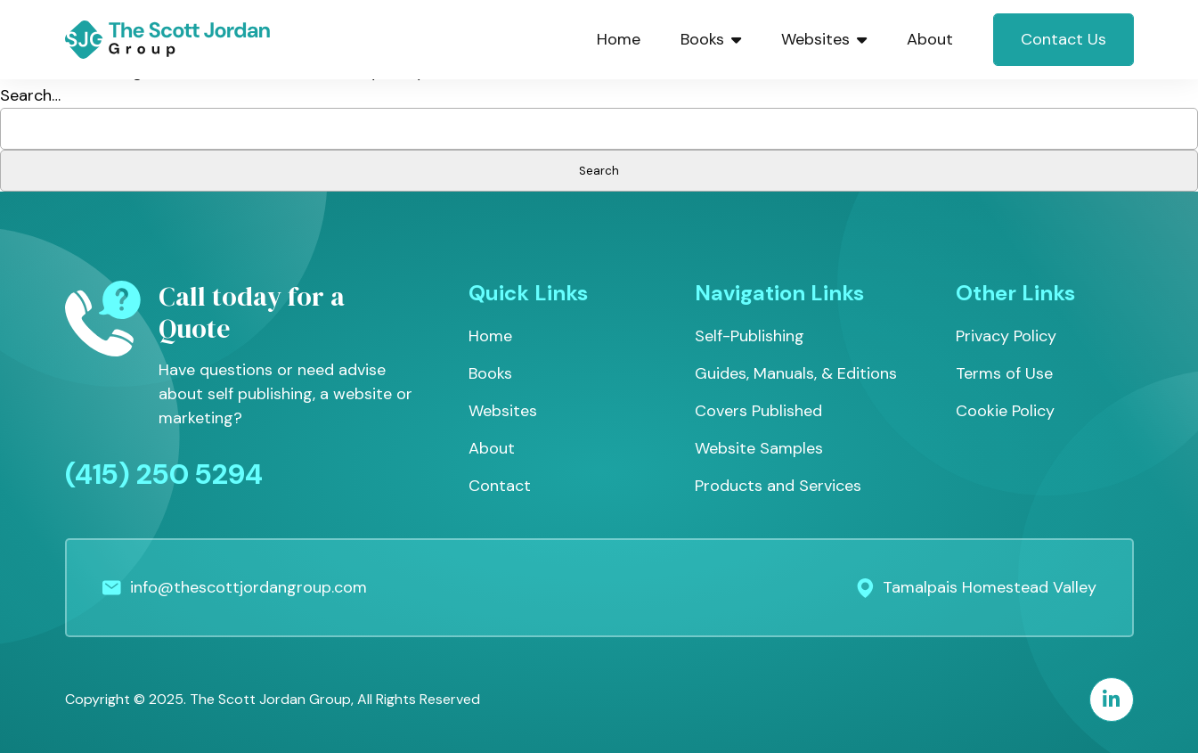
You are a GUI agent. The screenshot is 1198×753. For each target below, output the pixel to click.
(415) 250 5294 (164, 474)
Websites (824, 39)
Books (710, 39)
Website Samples (759, 448)
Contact (500, 485)
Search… (30, 95)
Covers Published (758, 411)
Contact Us (1063, 39)
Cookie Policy (1005, 411)
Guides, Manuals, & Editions (796, 373)
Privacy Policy (1006, 336)
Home (618, 39)
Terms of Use (1004, 373)
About (930, 39)
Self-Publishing (749, 336)
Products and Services (778, 485)
